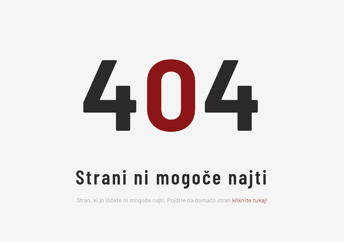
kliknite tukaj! (250, 201)
